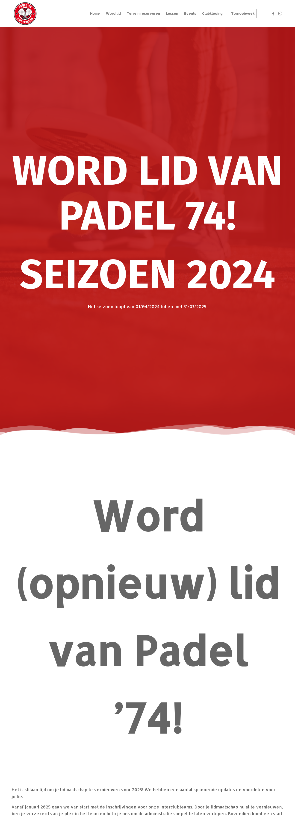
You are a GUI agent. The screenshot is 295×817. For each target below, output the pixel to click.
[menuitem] (95, 13)
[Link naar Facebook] (273, 13)
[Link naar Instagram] (280, 13)
